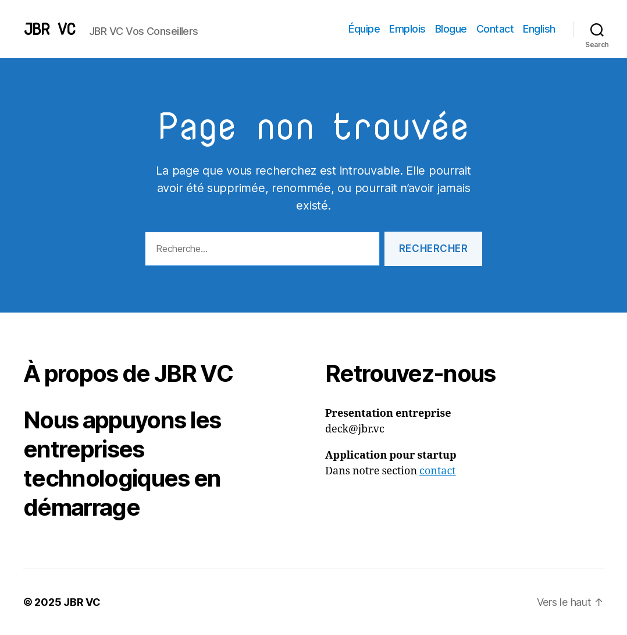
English (539, 29)
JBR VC (49, 29)
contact (437, 471)
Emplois (407, 29)
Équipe (364, 29)
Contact (495, 29)
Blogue (451, 29)
